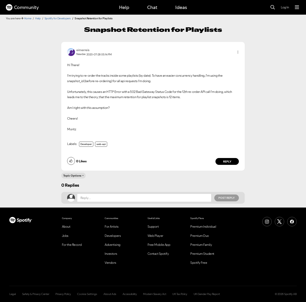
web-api (101, 144)
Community (22, 7)
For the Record (72, 244)
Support (153, 226)
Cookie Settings (87, 294)
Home (27, 18)
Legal (12, 294)
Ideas (181, 7)
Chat (152, 7)
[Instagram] (267, 221)
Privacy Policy (63, 294)
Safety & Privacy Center (35, 294)
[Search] (272, 7)
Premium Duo (199, 236)
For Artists (112, 226)
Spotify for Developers (57, 18)
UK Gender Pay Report (207, 294)
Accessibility (130, 294)
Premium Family (201, 244)
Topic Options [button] (72, 176)
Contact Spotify (158, 253)
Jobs (65, 236)
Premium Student (202, 253)
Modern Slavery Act (154, 294)
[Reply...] (144, 198)
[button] (238, 52)
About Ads (109, 294)
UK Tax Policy (179, 294)
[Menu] (297, 7)
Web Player (155, 236)
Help (124, 7)
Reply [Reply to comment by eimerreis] (227, 161)
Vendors (110, 262)
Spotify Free (198, 262)
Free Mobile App (159, 244)
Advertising (112, 244)
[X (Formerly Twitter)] (279, 221)
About (66, 226)
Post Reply (226, 198)
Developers (113, 236)
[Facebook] (292, 221)
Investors (111, 253)
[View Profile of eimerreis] (83, 50)
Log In (285, 7)
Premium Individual (203, 226)
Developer (86, 144)
